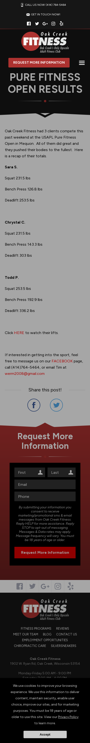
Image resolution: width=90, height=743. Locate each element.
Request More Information (39, 63)
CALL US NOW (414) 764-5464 (42, 5)
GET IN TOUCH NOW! (42, 15)
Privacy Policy (68, 717)
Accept (45, 734)
